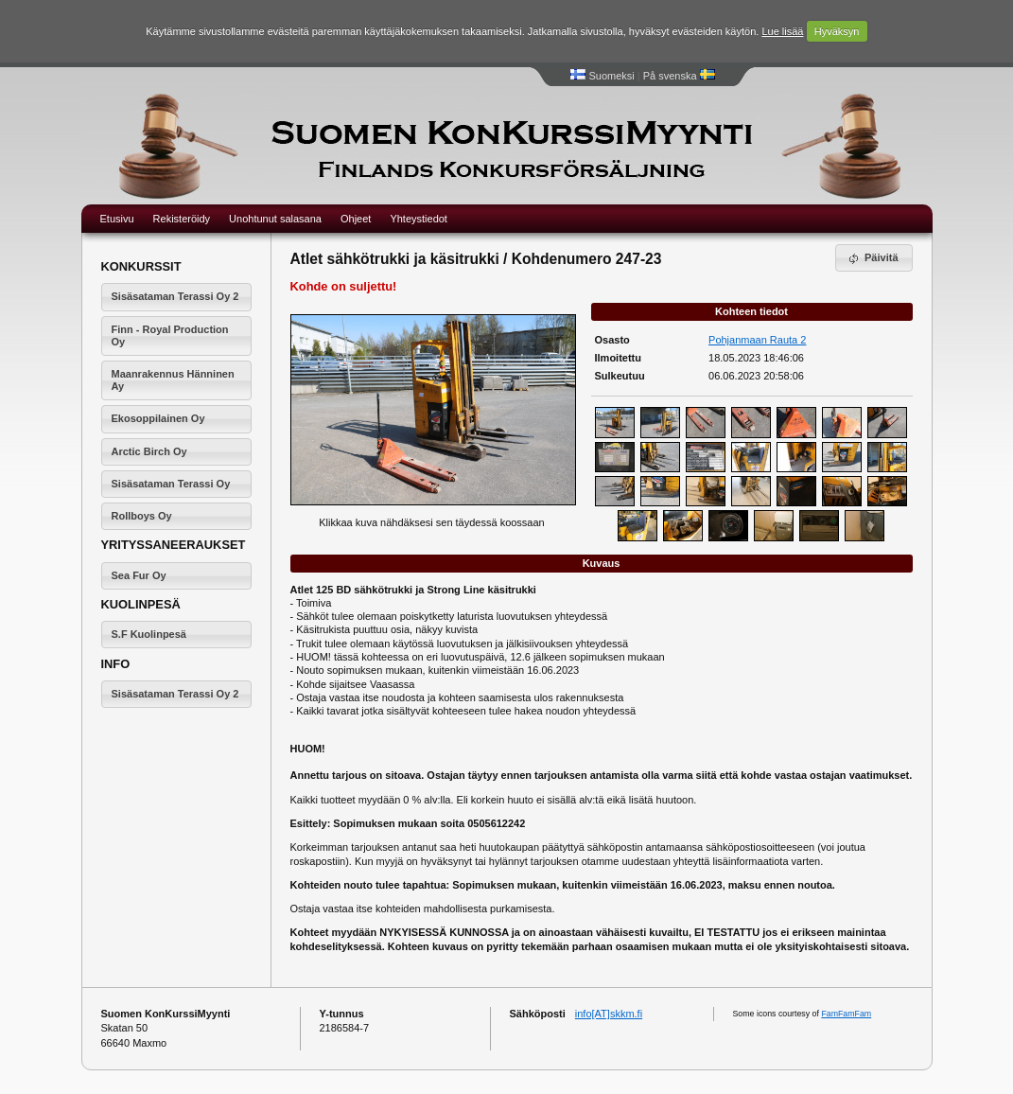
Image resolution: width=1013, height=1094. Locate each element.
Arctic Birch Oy (149, 451)
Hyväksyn (837, 31)
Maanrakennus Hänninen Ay (173, 380)
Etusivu (117, 218)
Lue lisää (782, 31)
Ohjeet (356, 218)
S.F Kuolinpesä (149, 634)
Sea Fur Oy (139, 575)
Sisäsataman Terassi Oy (171, 483)
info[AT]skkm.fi (608, 1013)
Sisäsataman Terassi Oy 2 (175, 296)
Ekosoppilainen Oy (158, 418)
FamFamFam (846, 1013)
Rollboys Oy (142, 515)
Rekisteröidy (182, 218)
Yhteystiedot (418, 218)
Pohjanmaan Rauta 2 (757, 339)
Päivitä (872, 258)
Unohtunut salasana (275, 218)
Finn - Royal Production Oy (170, 335)
